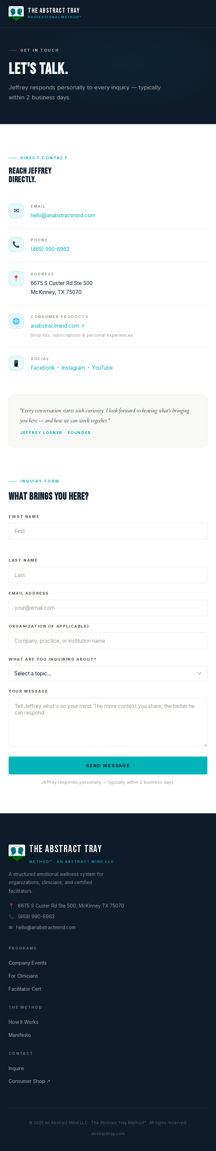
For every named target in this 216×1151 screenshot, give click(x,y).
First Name (24, 519)
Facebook (43, 370)
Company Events (28, 963)
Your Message (28, 694)
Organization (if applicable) (49, 628)
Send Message (108, 768)
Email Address (29, 595)
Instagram (73, 370)
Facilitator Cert (25, 989)
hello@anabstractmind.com (63, 215)
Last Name (23, 563)
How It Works (24, 1022)
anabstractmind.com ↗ (58, 332)
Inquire (16, 1068)
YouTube (102, 370)
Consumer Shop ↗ (30, 1081)
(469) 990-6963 (50, 249)
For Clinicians (23, 976)
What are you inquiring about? (53, 661)
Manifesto (20, 1035)
